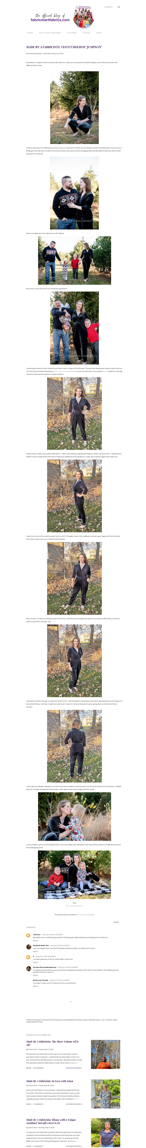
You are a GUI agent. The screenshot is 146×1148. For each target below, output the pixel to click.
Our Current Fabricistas (48, 33)
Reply (35, 940)
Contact (85, 33)
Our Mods (70, 33)
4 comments (38, 1104)
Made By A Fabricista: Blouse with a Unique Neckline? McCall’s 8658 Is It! (51, 1121)
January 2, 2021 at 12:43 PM (52, 934)
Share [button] (116, 922)
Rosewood (58, 371)
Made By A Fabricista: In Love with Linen (49, 1081)
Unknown (36, 934)
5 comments (38, 1146)
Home (28, 33)
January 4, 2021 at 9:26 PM (68, 967)
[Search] (108, 7)
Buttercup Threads (40, 980)
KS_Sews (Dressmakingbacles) (44, 967)
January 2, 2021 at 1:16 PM (60, 945)
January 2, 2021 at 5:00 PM (45, 956)
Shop (97, 33)
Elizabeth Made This (41, 945)
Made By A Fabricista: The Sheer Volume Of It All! (52, 1043)
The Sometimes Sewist (74, 906)
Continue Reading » (74, 1068)
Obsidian (73, 371)
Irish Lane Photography (85, 915)
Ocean (65, 371)
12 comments (38, 1068)
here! (105, 371)
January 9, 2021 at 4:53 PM (59, 980)
